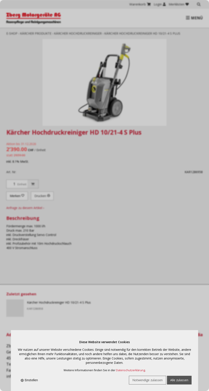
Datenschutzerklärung (130, 370)
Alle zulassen (179, 380)
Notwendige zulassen (147, 380)
